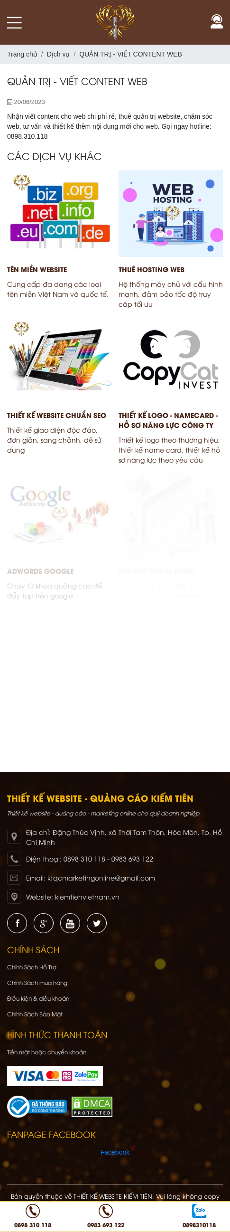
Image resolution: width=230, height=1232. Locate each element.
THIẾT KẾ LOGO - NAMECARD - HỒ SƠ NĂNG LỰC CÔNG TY (168, 420)
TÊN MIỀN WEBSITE (37, 269)
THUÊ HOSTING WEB (151, 269)
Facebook (115, 1152)
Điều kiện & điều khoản (38, 998)
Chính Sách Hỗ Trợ (31, 967)
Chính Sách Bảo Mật (35, 1014)
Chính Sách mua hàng (37, 982)
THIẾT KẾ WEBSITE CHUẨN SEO (56, 415)
